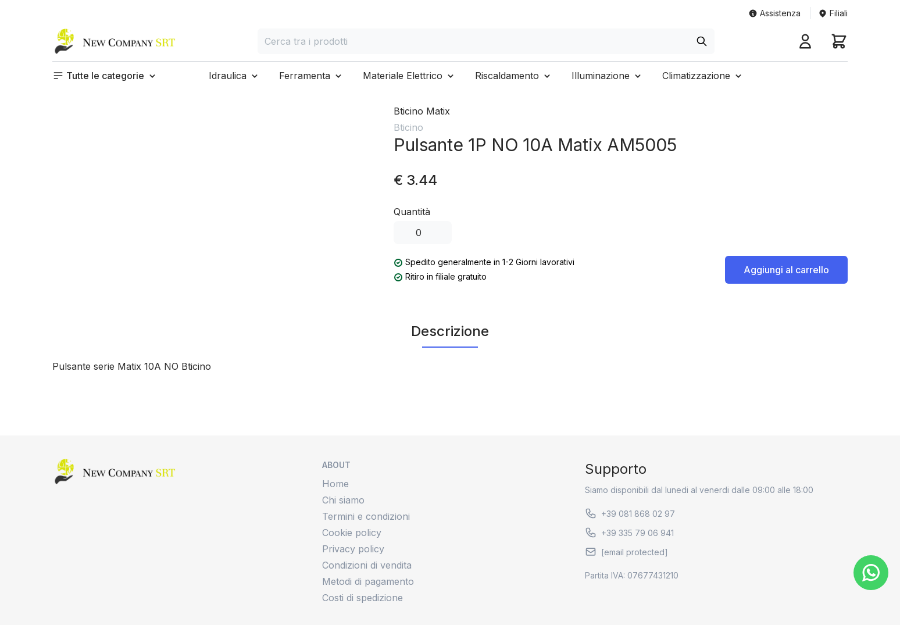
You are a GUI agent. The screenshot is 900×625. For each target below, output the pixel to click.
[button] (105, 76)
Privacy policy (353, 549)
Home (335, 484)
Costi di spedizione (362, 597)
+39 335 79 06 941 (629, 532)
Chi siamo (343, 500)
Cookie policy (351, 532)
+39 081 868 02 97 (630, 513)
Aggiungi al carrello (786, 270)
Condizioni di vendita (367, 565)
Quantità (412, 211)
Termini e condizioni (366, 516)
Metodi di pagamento (368, 581)
